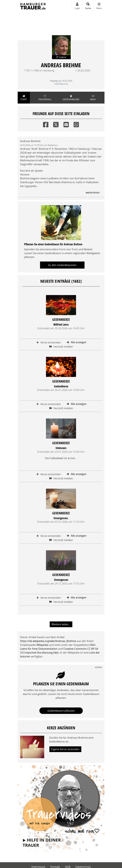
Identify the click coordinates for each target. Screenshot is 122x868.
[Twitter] (56, 124)
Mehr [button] (93, 98)
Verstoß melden (61, 346)
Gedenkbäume (71, 98)
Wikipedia (42, 645)
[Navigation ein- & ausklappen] (99, 5)
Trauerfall (45, 98)
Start (24, 98)
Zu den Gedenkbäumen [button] (62, 265)
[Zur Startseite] (33, 5)
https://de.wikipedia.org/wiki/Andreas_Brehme (48, 641)
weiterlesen (93, 192)
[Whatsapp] (76, 124)
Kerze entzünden (48, 342)
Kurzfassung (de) (48, 652)
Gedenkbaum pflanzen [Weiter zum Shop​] (61, 710)
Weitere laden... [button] (61, 624)
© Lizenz (61, 57)
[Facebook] (45, 124)
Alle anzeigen (76, 342)
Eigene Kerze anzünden (65, 749)
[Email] (66, 124)
